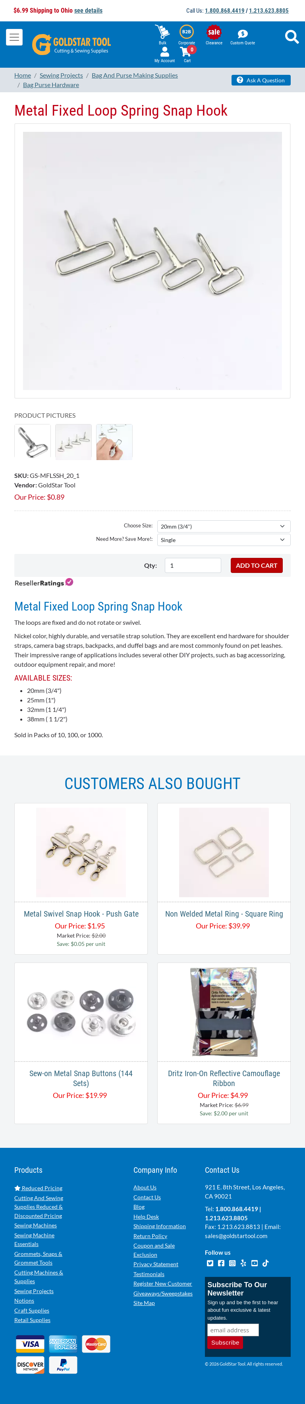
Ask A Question (261, 80)
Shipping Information (159, 1226)
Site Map (144, 1302)
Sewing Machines (35, 1225)
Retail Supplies (32, 1319)
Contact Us (147, 1197)
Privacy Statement (155, 1264)
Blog (139, 1206)
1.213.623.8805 (269, 10)
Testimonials (148, 1274)
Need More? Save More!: (124, 539)
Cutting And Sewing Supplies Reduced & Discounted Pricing (38, 1207)
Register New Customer (162, 1283)
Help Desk (146, 1216)
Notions (24, 1300)
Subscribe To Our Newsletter (237, 1289)
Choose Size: (138, 525)
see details (88, 10)
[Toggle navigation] (14, 37)
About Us (144, 1187)
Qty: (150, 565)
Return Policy (150, 1236)
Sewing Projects (34, 1291)
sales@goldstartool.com (236, 1235)
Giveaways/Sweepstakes (163, 1293)
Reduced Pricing (38, 1188)
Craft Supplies (31, 1310)
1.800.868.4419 (225, 10)
